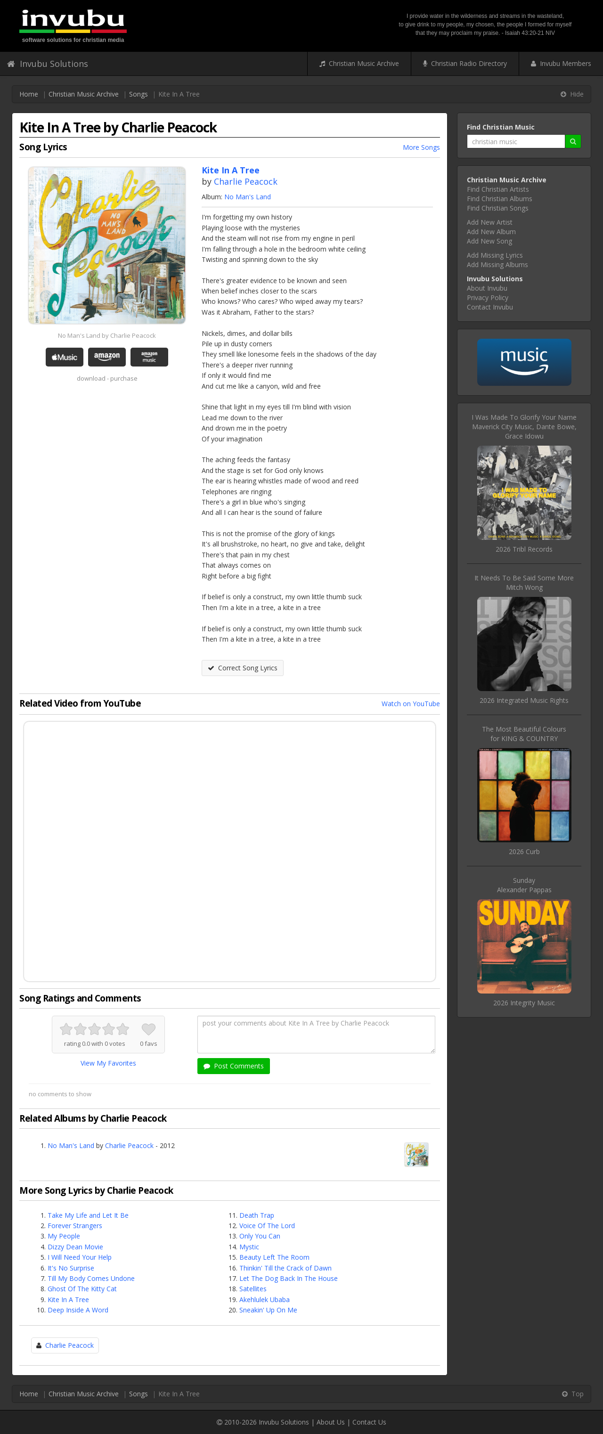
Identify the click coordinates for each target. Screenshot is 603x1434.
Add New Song (489, 240)
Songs (138, 94)
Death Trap (256, 1215)
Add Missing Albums (497, 264)
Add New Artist (490, 222)
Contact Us (369, 1422)
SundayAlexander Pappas (524, 885)
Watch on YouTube (411, 703)
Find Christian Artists (498, 189)
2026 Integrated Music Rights (524, 700)
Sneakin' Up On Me (268, 1309)
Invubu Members (561, 63)
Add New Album (491, 231)
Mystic (249, 1246)
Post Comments (234, 1065)
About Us (331, 1422)
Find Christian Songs (498, 208)
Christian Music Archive (359, 63)
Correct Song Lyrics (242, 667)
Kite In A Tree (68, 1299)
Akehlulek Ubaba (264, 1299)
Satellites (253, 1288)
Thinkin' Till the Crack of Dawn (285, 1267)
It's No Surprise (71, 1267)
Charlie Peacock (245, 181)
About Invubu (487, 288)
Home (28, 94)
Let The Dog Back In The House (288, 1278)
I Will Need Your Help (80, 1257)
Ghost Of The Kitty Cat (82, 1288)
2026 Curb (524, 851)
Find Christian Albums (499, 198)
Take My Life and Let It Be (88, 1215)
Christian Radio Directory (465, 63)
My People (64, 1235)
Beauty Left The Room (274, 1257)
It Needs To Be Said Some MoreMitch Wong (524, 582)
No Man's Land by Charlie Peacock (107, 335)
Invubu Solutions (47, 63)
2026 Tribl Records (524, 549)
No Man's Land (247, 196)
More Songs (421, 147)
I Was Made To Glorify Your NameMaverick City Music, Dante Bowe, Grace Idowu (524, 426)
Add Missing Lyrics (495, 255)
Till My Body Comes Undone (91, 1278)
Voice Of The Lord (267, 1225)
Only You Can (259, 1235)
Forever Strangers (75, 1225)
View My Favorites (108, 1063)
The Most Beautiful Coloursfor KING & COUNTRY (524, 734)
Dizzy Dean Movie (75, 1246)
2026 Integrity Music (524, 1002)
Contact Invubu (490, 306)
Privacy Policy (487, 297)
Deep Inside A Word (78, 1309)
